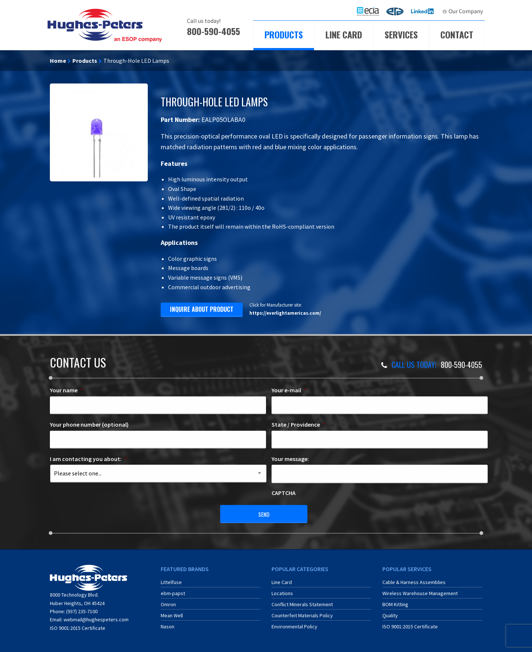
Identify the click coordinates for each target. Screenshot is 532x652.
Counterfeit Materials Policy (302, 614)
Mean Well (172, 614)
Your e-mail (289, 390)
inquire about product (201, 309)
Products (284, 34)
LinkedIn (423, 11)
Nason (167, 625)
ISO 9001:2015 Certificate (77, 627)
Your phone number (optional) (89, 424)
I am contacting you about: (88, 458)
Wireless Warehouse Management (420, 592)
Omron (168, 603)
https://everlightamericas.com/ (285, 313)
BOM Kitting (395, 603)
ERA (397, 11)
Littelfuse (171, 581)
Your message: (290, 458)
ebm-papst (173, 592)
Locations (282, 592)
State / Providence (298, 424)
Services (401, 34)
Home (58, 60)
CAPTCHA (284, 492)
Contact (456, 34)
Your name (66, 390)
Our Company (466, 11)
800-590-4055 (213, 31)
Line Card (343, 34)
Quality (390, 614)
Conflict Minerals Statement (302, 603)
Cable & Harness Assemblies (414, 581)
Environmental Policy (294, 625)
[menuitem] (368, 11)
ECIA (371, 11)
